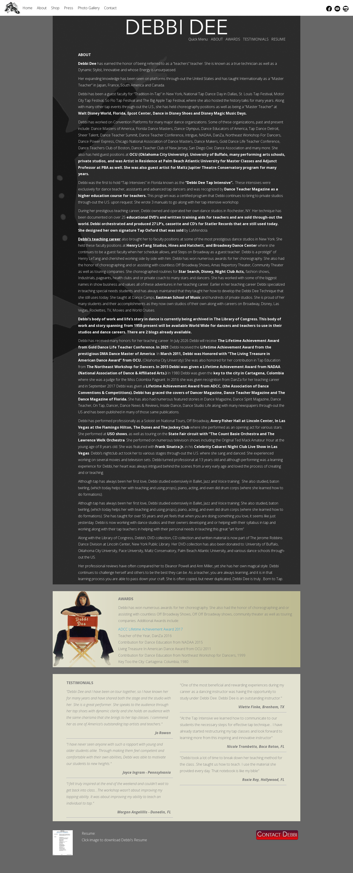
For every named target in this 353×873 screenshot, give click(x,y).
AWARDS (233, 39)
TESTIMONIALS (256, 39)
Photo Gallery (89, 7)
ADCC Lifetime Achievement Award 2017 (150, 629)
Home (27, 7)
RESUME (278, 39)
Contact (110, 7)
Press (68, 7)
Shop (55, 7)
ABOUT (217, 39)
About (42, 7)
